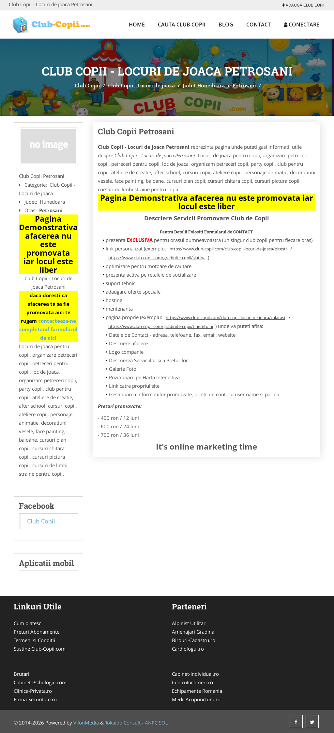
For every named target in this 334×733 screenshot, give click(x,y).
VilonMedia (86, 722)
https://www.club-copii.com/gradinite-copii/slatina (156, 258)
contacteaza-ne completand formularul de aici (48, 329)
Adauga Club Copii (303, 5)
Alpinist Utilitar (188, 623)
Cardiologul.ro (188, 648)
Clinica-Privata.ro (33, 691)
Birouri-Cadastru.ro (193, 640)
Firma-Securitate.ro (35, 699)
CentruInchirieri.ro (192, 682)
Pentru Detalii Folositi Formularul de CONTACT (206, 232)
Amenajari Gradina (193, 631)
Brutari (21, 674)
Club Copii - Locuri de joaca (141, 85)
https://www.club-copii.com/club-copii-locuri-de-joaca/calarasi (225, 317)
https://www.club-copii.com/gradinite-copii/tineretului (160, 326)
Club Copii (87, 85)
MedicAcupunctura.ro (196, 699)
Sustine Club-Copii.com (40, 648)
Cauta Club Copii (181, 24)
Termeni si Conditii (34, 640)
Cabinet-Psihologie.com (40, 682)
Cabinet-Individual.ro (195, 674)
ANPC (151, 722)
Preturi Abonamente (36, 631)
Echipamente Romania (197, 691)
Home (137, 24)
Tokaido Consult (123, 722)
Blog (226, 24)
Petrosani (244, 85)
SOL (163, 722)
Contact (258, 24)
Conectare (301, 24)
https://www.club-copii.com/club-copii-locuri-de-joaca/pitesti (228, 249)
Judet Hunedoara (204, 85)
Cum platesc (27, 623)
